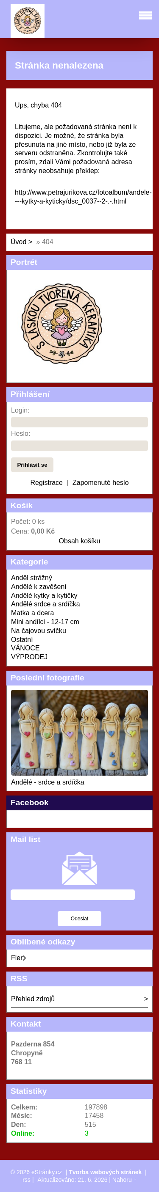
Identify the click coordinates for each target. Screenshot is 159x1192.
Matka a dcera (32, 613)
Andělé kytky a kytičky (44, 595)
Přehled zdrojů (33, 998)
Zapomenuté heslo (101, 482)
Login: (20, 410)
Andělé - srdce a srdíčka (47, 782)
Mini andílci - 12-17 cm (45, 621)
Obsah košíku (79, 541)
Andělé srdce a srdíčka (45, 604)
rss (26, 1179)
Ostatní (22, 639)
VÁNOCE (25, 648)
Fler (18, 957)
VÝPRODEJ (29, 657)
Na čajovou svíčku (38, 630)
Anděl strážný (31, 577)
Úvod (18, 241)
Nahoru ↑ (124, 1179)
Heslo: (20, 433)
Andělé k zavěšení (39, 586)
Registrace (46, 482)
